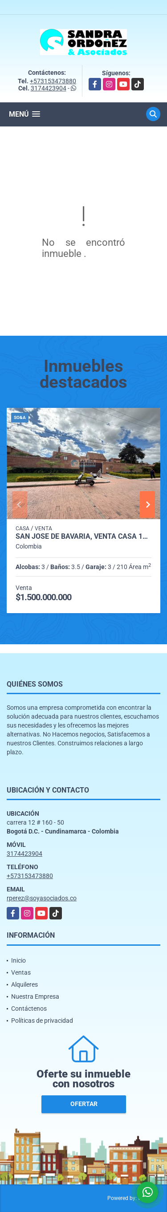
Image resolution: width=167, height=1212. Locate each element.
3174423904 (48, 88)
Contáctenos (29, 1008)
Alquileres (24, 984)
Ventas (21, 972)
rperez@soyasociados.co (42, 898)
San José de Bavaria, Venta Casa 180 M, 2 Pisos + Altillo (83, 536)
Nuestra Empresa (35, 996)
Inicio (18, 960)
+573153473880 (53, 81)
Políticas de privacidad (42, 1020)
